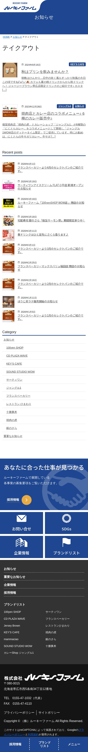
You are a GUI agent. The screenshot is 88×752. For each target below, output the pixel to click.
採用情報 (10, 592)
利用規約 (33, 734)
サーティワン (54, 611)
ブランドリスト (14, 604)
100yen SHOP (12, 611)
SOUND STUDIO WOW (18, 646)
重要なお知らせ (14, 576)
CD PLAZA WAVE (14, 618)
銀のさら (51, 639)
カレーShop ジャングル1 (19, 652)
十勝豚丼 (51, 646)
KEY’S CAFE (12, 632)
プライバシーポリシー (19, 712)
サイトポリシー (49, 712)
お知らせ (10, 568)
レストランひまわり (58, 625)
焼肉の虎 (51, 632)
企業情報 (10, 584)
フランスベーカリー (58, 618)
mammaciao (11, 639)
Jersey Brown (12, 625)
